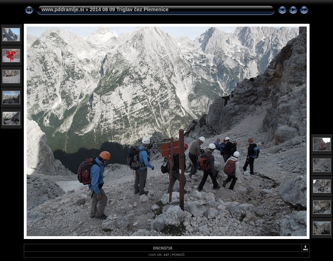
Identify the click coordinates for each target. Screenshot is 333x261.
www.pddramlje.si (63, 9)
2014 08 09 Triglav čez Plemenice (129, 9)
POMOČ (178, 254)
